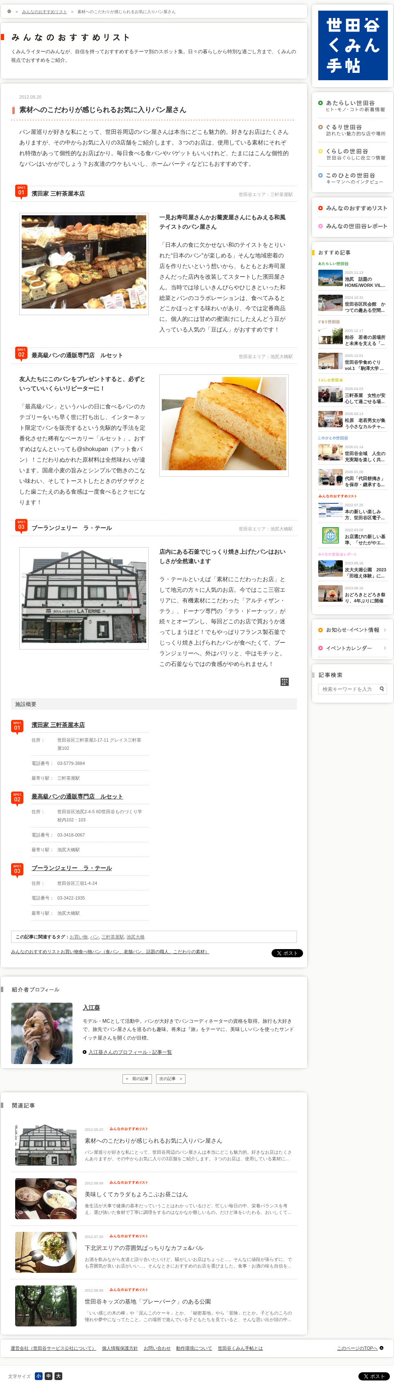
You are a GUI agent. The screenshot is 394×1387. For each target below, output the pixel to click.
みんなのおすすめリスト (44, 11)
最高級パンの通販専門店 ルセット (77, 796)
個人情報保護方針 (120, 1348)
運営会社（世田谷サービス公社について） (53, 1348)
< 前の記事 (137, 1078)
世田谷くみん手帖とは (240, 1348)
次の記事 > (170, 1078)
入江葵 (91, 1007)
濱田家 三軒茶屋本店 (58, 725)
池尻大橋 (136, 936)
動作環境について (194, 1348)
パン (94, 936)
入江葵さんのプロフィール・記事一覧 (130, 1052)
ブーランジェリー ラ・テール (72, 868)
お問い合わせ (157, 1348)
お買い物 (79, 936)
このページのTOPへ (357, 1348)
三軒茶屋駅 (113, 936)
